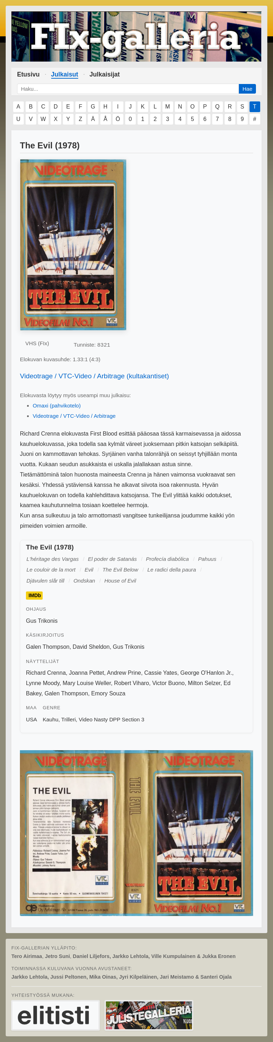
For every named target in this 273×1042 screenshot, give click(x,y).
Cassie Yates (160, 673)
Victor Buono (168, 683)
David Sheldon (91, 647)
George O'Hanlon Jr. (206, 673)
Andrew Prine (124, 673)
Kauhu (50, 719)
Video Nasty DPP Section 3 (111, 719)
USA (31, 719)
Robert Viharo (131, 683)
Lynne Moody (42, 683)
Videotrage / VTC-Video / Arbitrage (74, 416)
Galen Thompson (47, 647)
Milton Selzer (204, 683)
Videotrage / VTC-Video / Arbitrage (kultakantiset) (94, 376)
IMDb (34, 596)
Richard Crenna (46, 673)
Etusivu (28, 74)
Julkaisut (64, 74)
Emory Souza (108, 693)
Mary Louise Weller (87, 683)
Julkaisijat (105, 74)
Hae (247, 89)
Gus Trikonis (42, 621)
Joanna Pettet (86, 673)
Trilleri (68, 719)
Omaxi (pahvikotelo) (57, 405)
